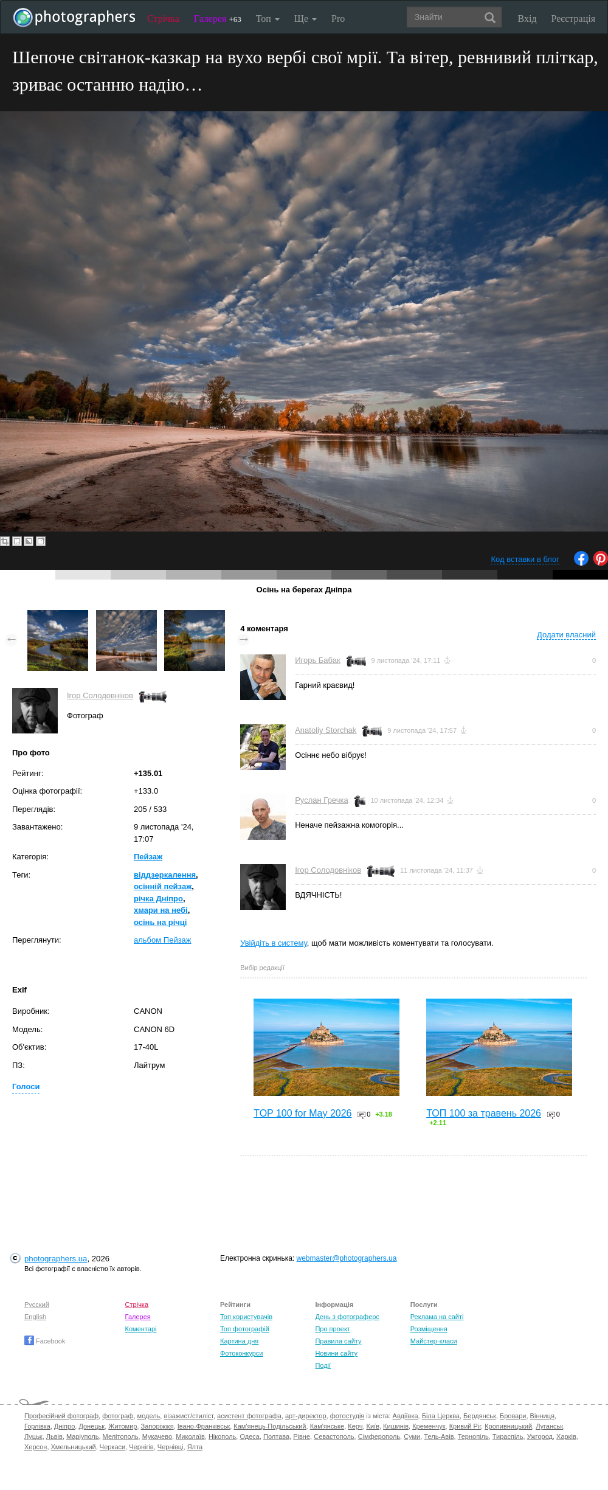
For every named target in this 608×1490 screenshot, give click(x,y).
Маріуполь (82, 1436)
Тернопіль (473, 1436)
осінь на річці (160, 922)
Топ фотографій (244, 1328)
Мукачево (157, 1436)
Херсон (35, 1446)
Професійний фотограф (61, 1415)
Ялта (194, 1446)
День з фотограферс (347, 1316)
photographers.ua (55, 1258)
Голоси (26, 1086)
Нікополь (222, 1436)
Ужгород (540, 1436)
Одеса (249, 1436)
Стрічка (163, 18)
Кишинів (396, 1426)
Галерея (217, 18)
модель (149, 1415)
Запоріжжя (157, 1426)
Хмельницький (73, 1446)
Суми (412, 1436)
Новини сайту (336, 1353)
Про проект (332, 1328)
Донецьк (91, 1426)
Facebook (44, 1341)
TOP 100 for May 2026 (302, 1113)
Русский (36, 1304)
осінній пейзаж (163, 886)
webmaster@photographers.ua (347, 1258)
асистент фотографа (249, 1415)
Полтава (276, 1436)
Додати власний (566, 634)
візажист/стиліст (188, 1415)
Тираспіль (507, 1436)
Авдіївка (405, 1415)
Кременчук (428, 1426)
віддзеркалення (165, 874)
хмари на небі (161, 910)
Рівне (301, 1436)
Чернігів (141, 1446)
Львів (54, 1436)
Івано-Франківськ (204, 1426)
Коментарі (141, 1328)
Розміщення (428, 1328)
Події (323, 1365)
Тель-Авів (439, 1436)
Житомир (122, 1426)
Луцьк (33, 1436)
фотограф (117, 1415)
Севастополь (334, 1436)
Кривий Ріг (465, 1426)
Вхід (527, 18)
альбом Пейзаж (163, 939)
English (35, 1316)
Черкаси (112, 1446)
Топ (268, 18)
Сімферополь (379, 1436)
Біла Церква (441, 1415)
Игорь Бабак (317, 660)
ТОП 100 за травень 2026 (483, 1113)
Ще (305, 18)
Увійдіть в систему (273, 943)
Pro (338, 18)
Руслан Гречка (321, 800)
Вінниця (542, 1415)
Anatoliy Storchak (325, 730)
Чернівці (170, 1446)
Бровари (513, 1415)
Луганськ (549, 1426)
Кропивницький (508, 1426)
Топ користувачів (246, 1316)
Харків (566, 1436)
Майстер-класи (433, 1341)
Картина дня (239, 1341)
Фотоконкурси (241, 1353)
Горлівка (37, 1426)
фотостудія (347, 1415)
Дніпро (64, 1426)
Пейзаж (148, 856)
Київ (373, 1426)
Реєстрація (573, 18)
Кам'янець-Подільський (269, 1426)
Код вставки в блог (525, 559)
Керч (355, 1426)
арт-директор (305, 1415)
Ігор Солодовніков (100, 695)
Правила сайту (338, 1341)
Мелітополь (121, 1436)
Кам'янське (327, 1426)
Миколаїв (190, 1436)
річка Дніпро (158, 898)
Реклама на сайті (437, 1316)
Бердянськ (479, 1415)
